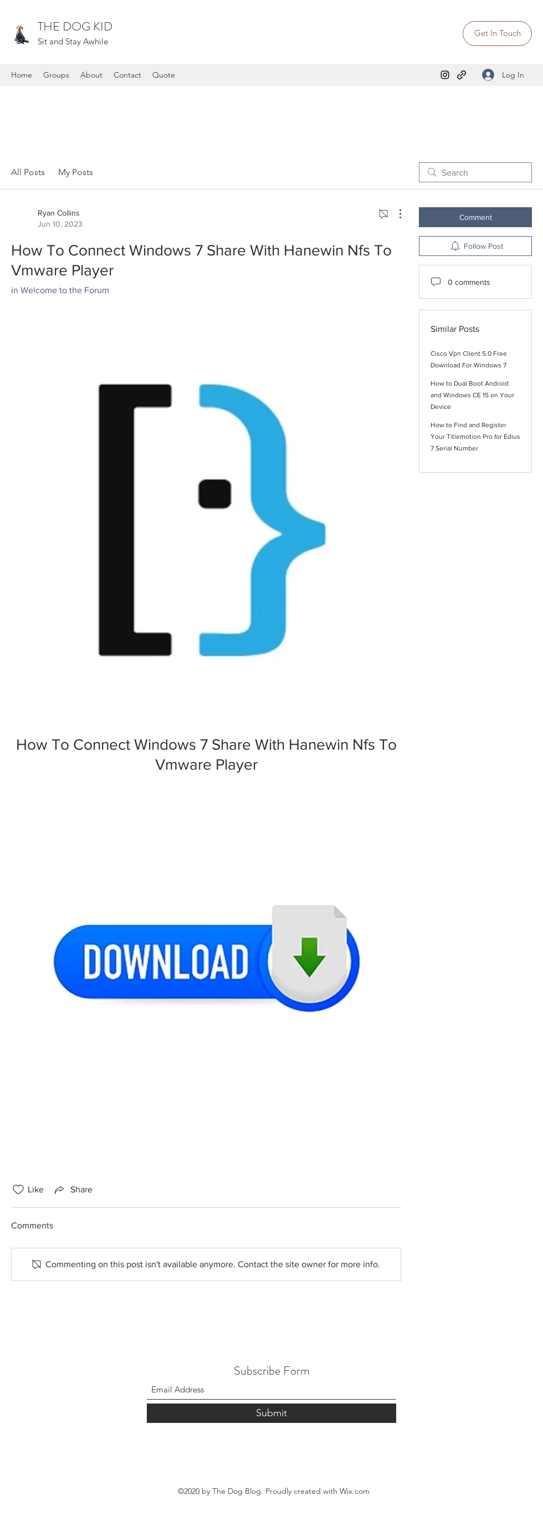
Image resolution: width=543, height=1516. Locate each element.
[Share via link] (73, 1189)
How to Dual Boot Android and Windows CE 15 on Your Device (472, 395)
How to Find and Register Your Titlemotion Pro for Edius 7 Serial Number (475, 436)
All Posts (28, 172)
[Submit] (271, 1413)
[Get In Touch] (497, 33)
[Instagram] (444, 74)
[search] (475, 172)
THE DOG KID (75, 26)
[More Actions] (394, 214)
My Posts (75, 172)
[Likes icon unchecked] (18, 1189)
